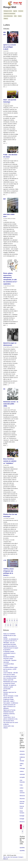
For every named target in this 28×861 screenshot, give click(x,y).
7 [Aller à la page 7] (5, 625)
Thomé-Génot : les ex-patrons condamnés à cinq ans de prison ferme (10, 719)
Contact (21, 857)
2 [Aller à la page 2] (23, 826)
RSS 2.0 (5, 859)
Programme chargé (8, 699)
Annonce (22, 751)
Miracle (5, 690)
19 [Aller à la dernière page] (16, 625)
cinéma (22, 771)
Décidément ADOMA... (9, 656)
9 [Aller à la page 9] (10, 625)
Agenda (15, 11)
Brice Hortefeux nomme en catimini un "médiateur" (9, 461)
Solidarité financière (8, 711)
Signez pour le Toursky (9, 710)
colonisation (23, 774)
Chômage (22, 768)
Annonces (20, 11)
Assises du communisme (9, 13)
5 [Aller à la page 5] (14, 620)
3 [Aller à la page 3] (9, 620)
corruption (22, 777)
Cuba (21, 785)
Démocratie (23, 795)
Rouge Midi (9, 7)
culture (21, 788)
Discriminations (24, 798)
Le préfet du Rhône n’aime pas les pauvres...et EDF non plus (10, 669)
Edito (15, 16)
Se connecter (14, 857)
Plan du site (6, 857)
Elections (22, 821)
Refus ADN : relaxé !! (8, 701)
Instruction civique (8, 658)
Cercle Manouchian (8, 16)
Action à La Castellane (9, 633)
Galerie (19, 16)
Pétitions (6, 18)
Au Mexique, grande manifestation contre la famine (9, 653)
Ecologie (22, 815)
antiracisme (23, 754)
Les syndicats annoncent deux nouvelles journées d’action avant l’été (9, 678)
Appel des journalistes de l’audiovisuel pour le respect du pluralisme (10, 648)
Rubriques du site (8, 11)
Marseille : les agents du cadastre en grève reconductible (9, 687)
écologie (22, 818)
